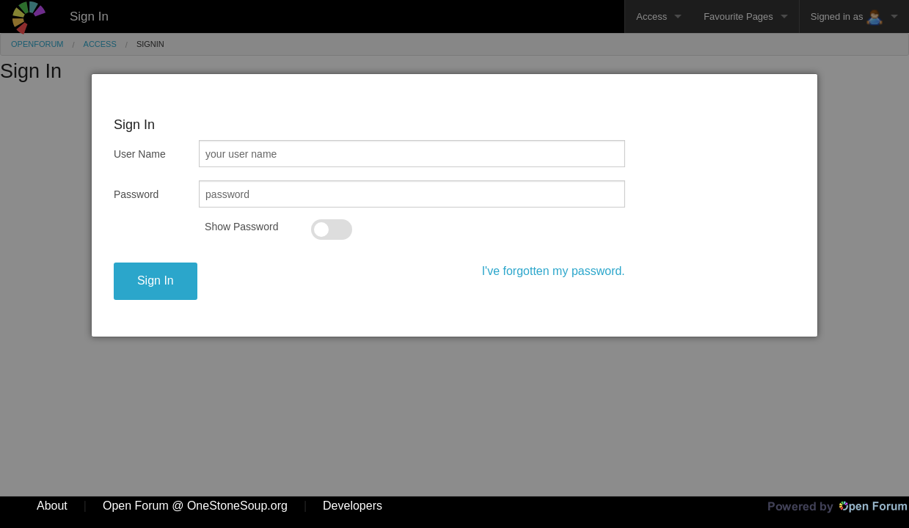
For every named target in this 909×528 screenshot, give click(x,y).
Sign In (155, 280)
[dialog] (454, 205)
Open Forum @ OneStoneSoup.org (195, 505)
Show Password (241, 226)
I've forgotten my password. (553, 271)
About (52, 505)
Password (136, 194)
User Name (140, 154)
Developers (352, 505)
